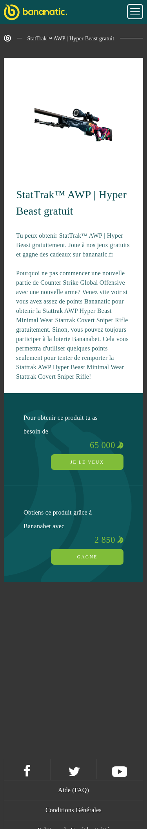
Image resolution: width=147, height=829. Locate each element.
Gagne (87, 557)
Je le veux (87, 462)
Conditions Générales (73, 810)
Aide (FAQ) (73, 790)
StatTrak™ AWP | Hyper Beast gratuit (70, 39)
